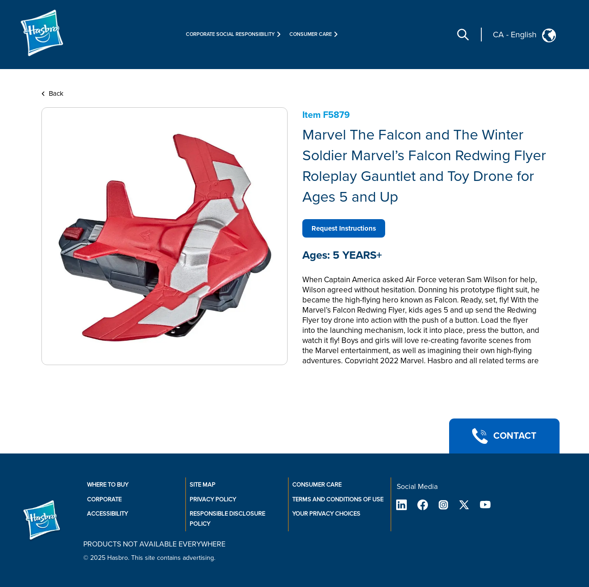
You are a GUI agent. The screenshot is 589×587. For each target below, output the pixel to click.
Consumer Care (316, 484)
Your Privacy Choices (326, 513)
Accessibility (107, 513)
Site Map (202, 484)
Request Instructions (344, 228)
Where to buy (107, 484)
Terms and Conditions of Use (337, 499)
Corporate (104, 499)
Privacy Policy (213, 499)
